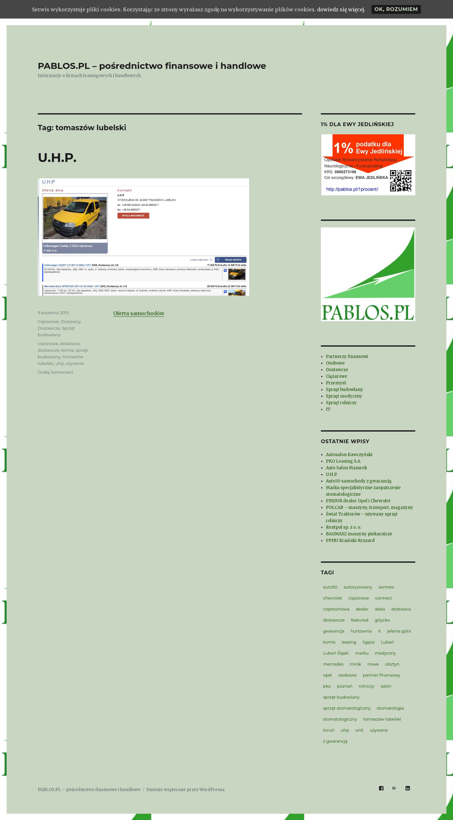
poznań (344, 686)
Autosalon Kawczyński (349, 454)
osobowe (347, 675)
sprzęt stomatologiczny (347, 708)
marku (362, 652)
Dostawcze (49, 328)
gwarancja (333, 630)
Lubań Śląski (336, 652)
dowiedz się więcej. (341, 9)
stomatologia (390, 708)
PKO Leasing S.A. (343, 461)
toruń (328, 730)
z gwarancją (335, 741)
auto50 (330, 586)
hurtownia (361, 630)
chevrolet (332, 597)
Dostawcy (71, 321)
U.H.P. (57, 157)
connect (383, 597)
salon (386, 686)
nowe (373, 664)
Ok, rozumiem (396, 9)
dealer (362, 608)
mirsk (355, 664)
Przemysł (336, 383)
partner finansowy (381, 675)
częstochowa (336, 608)
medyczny (385, 652)
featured (359, 619)
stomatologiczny (340, 719)
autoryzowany (358, 586)
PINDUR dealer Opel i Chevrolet (358, 501)
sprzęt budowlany (341, 697)
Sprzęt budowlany (344, 389)
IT (328, 409)
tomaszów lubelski (382, 719)
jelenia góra (399, 630)
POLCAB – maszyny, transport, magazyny (369, 507)
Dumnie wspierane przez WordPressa (185, 789)
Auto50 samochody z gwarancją (358, 481)
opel (327, 675)
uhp (59, 363)
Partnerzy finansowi (347, 356)
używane (75, 363)
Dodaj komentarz (55, 372)
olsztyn (392, 664)
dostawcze (48, 350)
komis (67, 350)
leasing (349, 641)
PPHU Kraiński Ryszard (350, 540)
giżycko (382, 619)
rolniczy (366, 686)
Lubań (387, 641)
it (379, 630)
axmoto (386, 586)
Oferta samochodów (138, 313)
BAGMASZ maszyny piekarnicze (359, 534)
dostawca (70, 343)
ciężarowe (48, 343)
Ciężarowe (48, 321)
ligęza (369, 641)
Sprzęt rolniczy (341, 402)
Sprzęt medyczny (344, 396)
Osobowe (335, 363)
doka (380, 608)
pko (327, 686)
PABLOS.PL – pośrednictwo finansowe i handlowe (152, 65)
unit (359, 730)
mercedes (333, 664)
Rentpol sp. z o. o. (343, 527)
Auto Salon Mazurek (346, 468)
